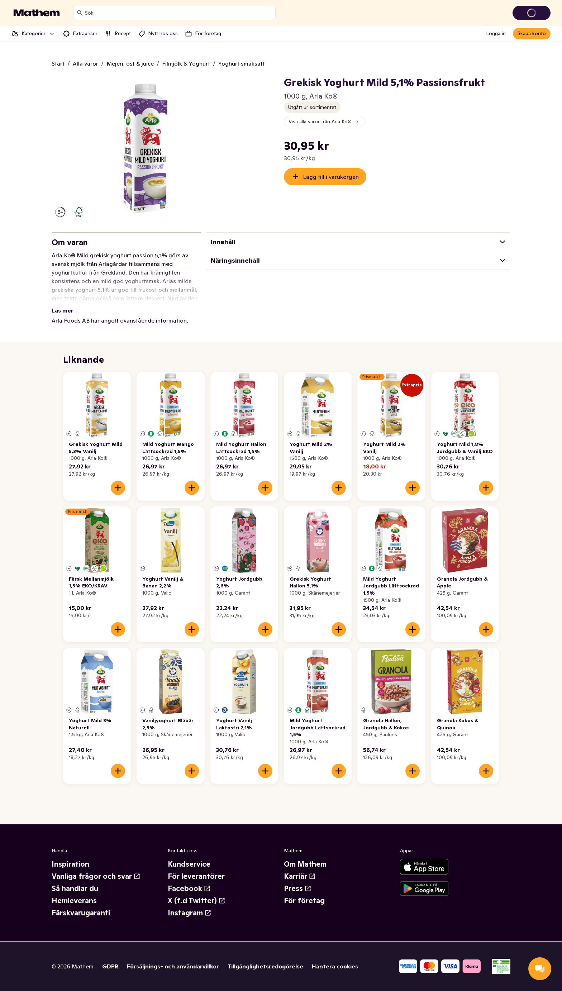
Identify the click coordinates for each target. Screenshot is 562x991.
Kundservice (189, 864)
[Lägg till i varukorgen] (118, 488)
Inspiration (70, 864)
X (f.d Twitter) (196, 900)
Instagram (189, 913)
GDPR (110, 966)
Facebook (189, 888)
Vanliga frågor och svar (96, 876)
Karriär (300, 876)
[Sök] (80, 12)
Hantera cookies (335, 966)
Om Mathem (305, 864)
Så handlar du (75, 888)
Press (297, 888)
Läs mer (62, 310)
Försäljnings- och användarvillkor (173, 966)
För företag (304, 900)
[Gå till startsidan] (36, 13)
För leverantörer (196, 876)
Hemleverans (74, 900)
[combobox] (178, 13)
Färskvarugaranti (81, 913)
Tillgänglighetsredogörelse (265, 966)
